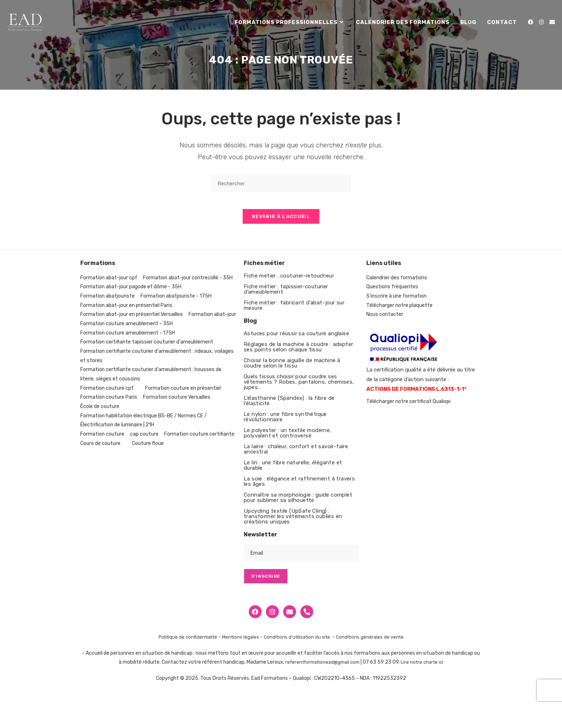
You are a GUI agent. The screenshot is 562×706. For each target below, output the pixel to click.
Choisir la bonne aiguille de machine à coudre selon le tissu (292, 368)
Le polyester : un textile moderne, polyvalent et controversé (288, 438)
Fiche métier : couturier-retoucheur (289, 281)
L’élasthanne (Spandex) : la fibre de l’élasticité (289, 406)
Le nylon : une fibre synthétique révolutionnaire (285, 422)
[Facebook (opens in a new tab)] (530, 22)
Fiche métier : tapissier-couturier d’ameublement (286, 294)
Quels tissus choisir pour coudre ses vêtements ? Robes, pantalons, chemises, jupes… (299, 386)
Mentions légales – (241, 642)
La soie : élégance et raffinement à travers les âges (299, 486)
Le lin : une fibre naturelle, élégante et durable (293, 470)
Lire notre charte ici (425, 667)
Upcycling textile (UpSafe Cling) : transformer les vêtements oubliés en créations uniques (293, 521)
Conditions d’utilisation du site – (301, 642)
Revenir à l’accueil (281, 221)
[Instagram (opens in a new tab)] (541, 22)
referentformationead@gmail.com (321, 667)
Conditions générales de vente (374, 642)
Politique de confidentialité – (186, 642)
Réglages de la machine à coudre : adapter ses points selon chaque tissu (298, 352)
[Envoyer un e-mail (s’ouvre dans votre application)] (552, 22)
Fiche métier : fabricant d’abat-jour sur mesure (294, 310)
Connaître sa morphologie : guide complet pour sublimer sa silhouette (298, 502)
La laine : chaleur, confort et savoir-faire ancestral (296, 454)
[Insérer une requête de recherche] (281, 183)
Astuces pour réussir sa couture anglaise (296, 338)
